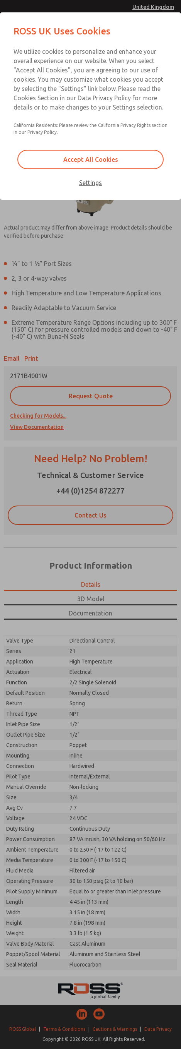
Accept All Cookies (90, 159)
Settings (90, 182)
